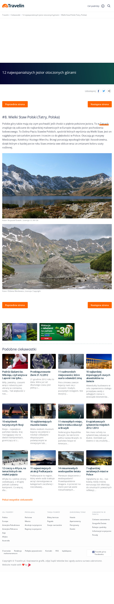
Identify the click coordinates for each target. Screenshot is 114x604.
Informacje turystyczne (101, 531)
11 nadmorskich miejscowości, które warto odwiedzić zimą (70, 375)
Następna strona (100, 104)
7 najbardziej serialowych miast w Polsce (97, 471)
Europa (5, 521)
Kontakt (48, 551)
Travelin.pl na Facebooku (99, 553)
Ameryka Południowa (11, 525)
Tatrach (104, 123)
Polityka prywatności (33, 551)
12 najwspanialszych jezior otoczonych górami (40, 15)
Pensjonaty (74, 525)
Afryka (5, 536)
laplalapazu (66, 551)
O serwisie (6, 551)
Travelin (5, 15)
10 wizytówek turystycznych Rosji (12, 423)
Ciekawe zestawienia (101, 519)
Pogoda (50, 521)
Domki (72, 529)
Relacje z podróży (99, 527)
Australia (6, 540)
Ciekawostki (15, 15)
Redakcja (18, 551)
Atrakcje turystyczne (33, 525)
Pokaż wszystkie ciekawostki (17, 499)
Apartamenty (75, 521)
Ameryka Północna (10, 529)
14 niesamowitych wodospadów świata (69, 470)
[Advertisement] (57, 40)
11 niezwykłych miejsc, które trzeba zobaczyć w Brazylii (70, 425)
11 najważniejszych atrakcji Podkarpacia (41, 470)
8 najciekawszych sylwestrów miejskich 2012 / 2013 (97, 425)
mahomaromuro (10, 553)
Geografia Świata (99, 523)
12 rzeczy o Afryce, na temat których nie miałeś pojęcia (14, 471)
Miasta (27, 521)
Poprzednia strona (15, 104)
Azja (4, 533)
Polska (5, 517)
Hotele (72, 517)
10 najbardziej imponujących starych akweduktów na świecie (98, 376)
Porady (95, 535)
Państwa (28, 517)
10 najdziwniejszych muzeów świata (41, 423)
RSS (57, 551)
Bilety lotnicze (53, 517)
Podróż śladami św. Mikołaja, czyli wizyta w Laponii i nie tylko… (14, 375)
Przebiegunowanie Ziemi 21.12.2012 (40, 373)
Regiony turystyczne (33, 529)
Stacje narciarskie (54, 525)
